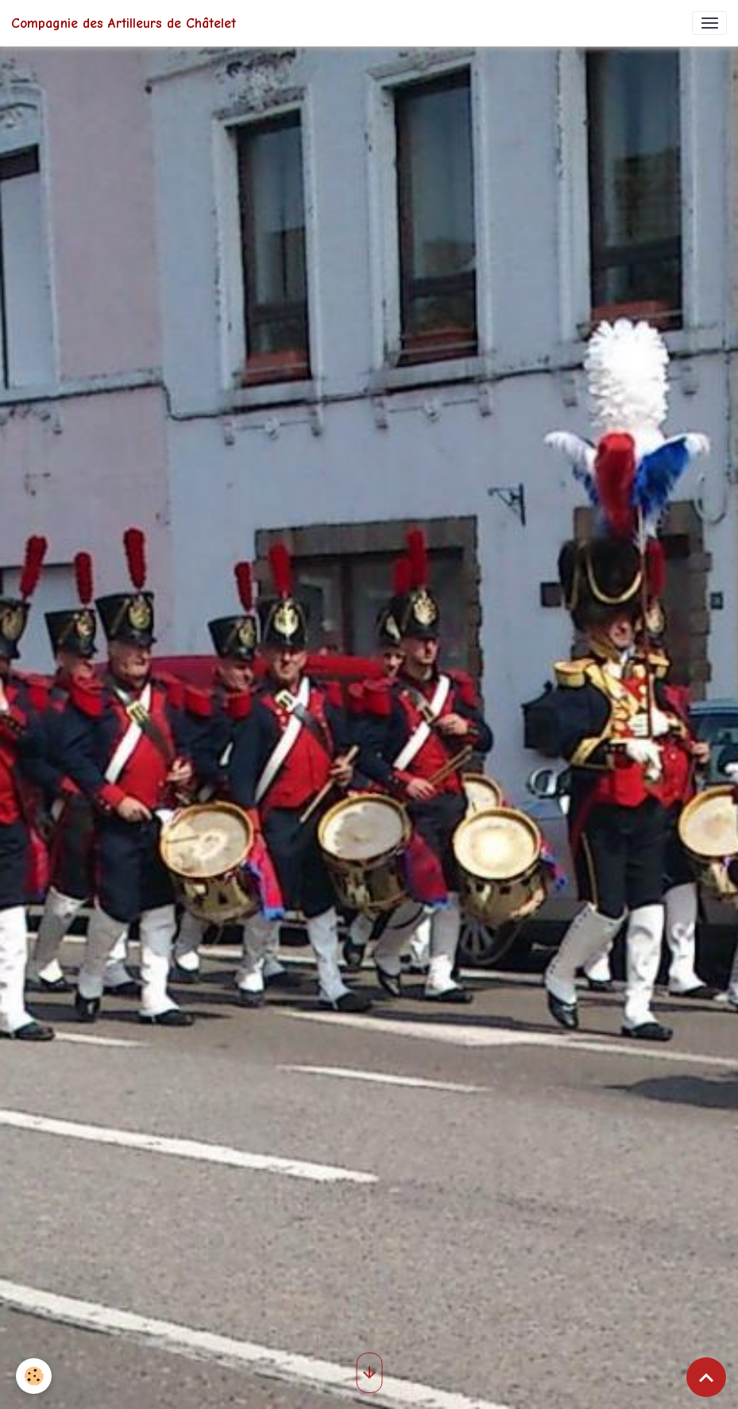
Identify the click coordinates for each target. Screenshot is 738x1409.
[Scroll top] (706, 1377)
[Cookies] (34, 1376)
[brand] (123, 23)
